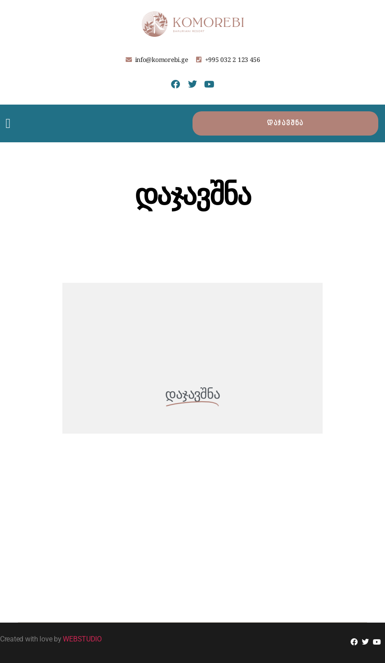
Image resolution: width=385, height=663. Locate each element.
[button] (8, 124)
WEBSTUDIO (82, 639)
